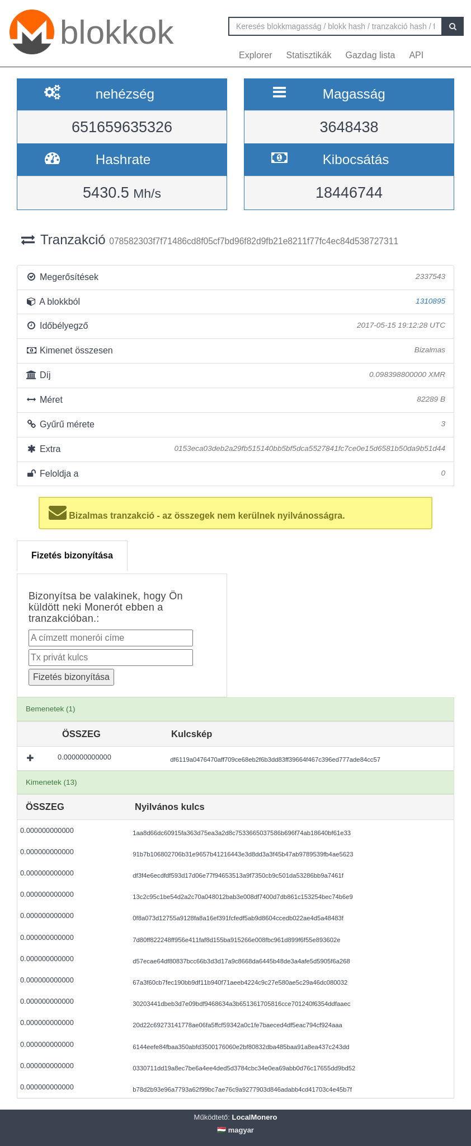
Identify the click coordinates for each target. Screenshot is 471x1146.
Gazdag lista (370, 55)
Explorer (255, 55)
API (416, 55)
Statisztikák (309, 55)
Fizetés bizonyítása (72, 555)
